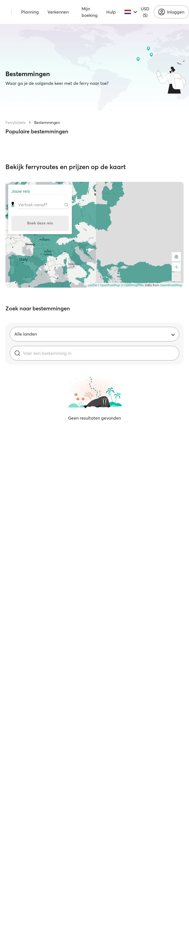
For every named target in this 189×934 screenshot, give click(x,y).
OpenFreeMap (110, 285)
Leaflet (93, 285)
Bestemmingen (47, 122)
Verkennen (58, 12)
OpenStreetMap (171, 285)
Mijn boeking (90, 12)
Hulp (111, 12)
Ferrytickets (15, 122)
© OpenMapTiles (132, 285)
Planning (30, 12)
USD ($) (145, 12)
